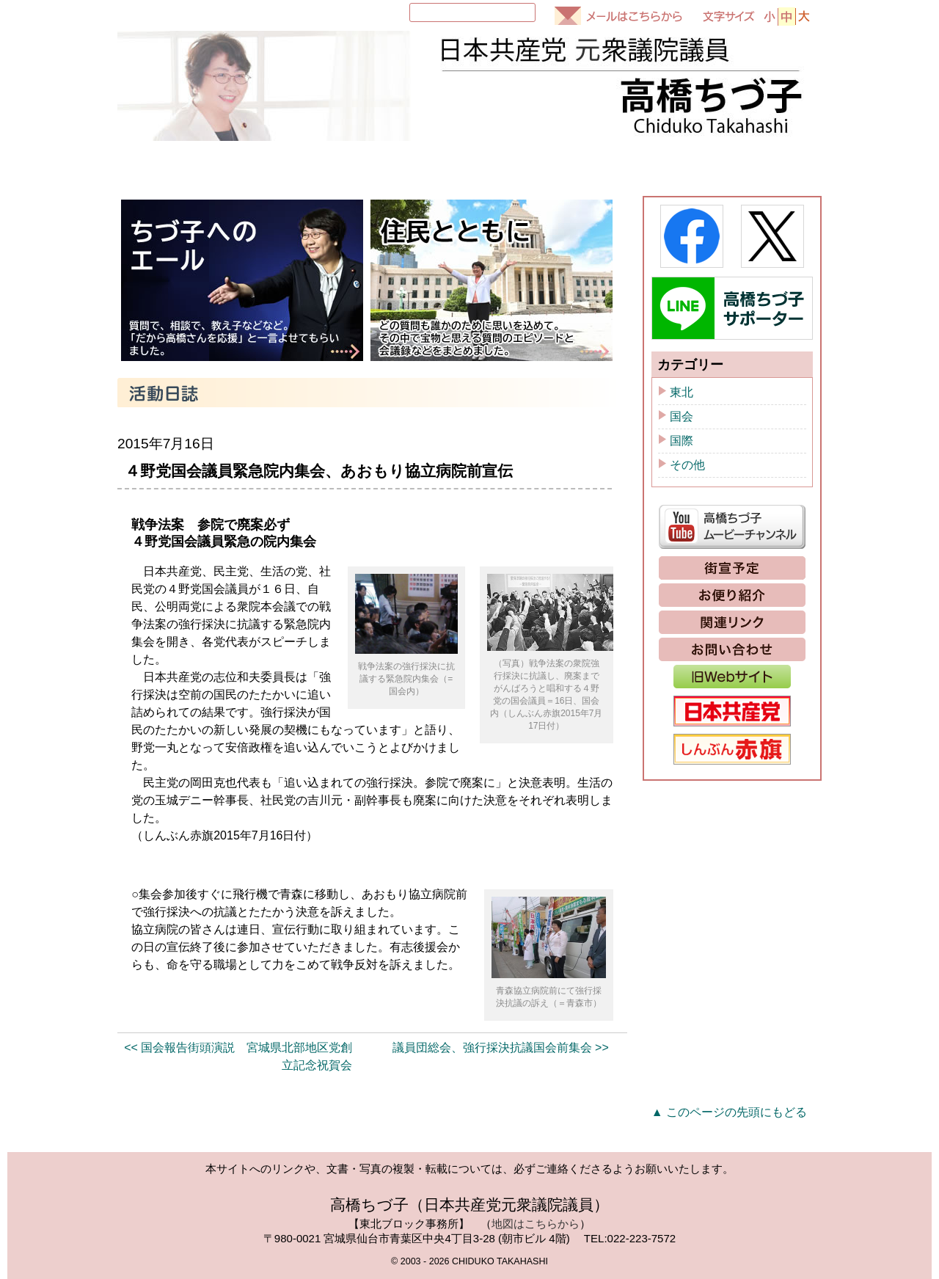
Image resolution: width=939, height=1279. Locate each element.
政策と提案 (761, 164)
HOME (156, 164)
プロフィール (265, 164)
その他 (687, 465)
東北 (681, 392)
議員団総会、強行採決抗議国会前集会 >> (500, 1047)
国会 (681, 416)
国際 (681, 440)
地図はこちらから (536, 1223)
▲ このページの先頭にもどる (729, 1112)
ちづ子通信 (639, 164)
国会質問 (395, 164)
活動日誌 (517, 164)
